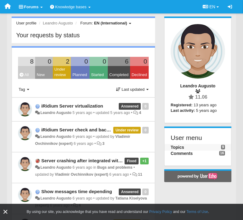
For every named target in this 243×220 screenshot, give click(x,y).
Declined (139, 74)
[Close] (5, 211)
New (41, 74)
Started (97, 74)
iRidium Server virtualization (72, 105)
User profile (26, 23)
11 (140, 174)
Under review (60, 72)
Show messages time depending (76, 191)
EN (211, 6)
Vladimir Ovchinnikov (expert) (81, 174)
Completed (119, 74)
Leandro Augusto (55, 113)
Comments (182, 153)
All (24, 74)
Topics (177, 147)
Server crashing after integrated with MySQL (89, 160)
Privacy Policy (160, 212)
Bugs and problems (114, 167)
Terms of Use (197, 212)
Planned (79, 74)
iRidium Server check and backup (77, 129)
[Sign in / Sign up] (229, 7)
